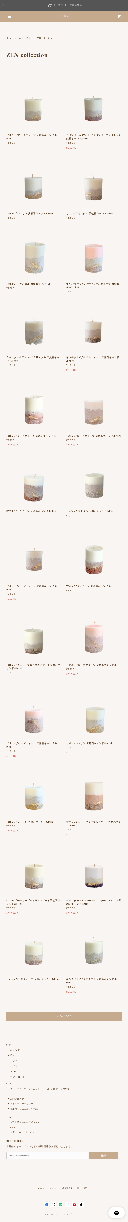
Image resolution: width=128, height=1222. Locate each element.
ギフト (14, 1060)
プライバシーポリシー (21, 1103)
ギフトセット (17, 1076)
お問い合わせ (17, 1098)
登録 (103, 1155)
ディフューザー (19, 1066)
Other (13, 1071)
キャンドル (24, 38)
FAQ (12, 1127)
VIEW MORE (64, 1016)
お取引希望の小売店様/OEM (24, 1122)
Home (9, 38)
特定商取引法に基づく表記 (24, 1108)
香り (12, 1055)
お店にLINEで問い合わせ (23, 1132)
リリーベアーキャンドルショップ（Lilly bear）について (40, 1088)
